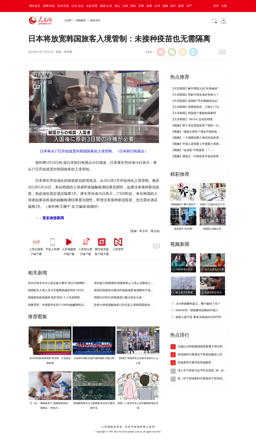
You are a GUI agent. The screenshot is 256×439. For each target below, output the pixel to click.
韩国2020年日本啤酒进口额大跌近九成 (118, 297)
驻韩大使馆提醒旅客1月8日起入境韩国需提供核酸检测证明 (130, 304)
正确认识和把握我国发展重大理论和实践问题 (206, 346)
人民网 (67, 20)
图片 (173, 5)
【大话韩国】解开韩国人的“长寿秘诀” (194, 88)
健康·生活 (106, 5)
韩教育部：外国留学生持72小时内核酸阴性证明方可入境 (63, 304)
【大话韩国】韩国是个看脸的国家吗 (193, 113)
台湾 (157, 5)
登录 (216, 5)
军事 (141, 5)
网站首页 (34, 5)
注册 (224, 5)
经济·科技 (63, 5)
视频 (165, 5)
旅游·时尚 (95, 20)
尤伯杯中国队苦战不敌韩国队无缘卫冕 (94, 358)
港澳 (149, 5)
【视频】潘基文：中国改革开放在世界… (196, 156)
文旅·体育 (92, 5)
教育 (181, 5)
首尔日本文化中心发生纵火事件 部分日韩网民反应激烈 (62, 283)
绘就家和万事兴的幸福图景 (194, 362)
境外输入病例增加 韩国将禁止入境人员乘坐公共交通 (126, 283)
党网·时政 (49, 5)
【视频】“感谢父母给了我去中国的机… (195, 131)
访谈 (125, 5)
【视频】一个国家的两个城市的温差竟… (196, 137)
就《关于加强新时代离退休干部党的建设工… (206, 378)
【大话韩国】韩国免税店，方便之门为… (196, 106)
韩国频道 (81, 20)
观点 (117, 5)
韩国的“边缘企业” (212, 228)
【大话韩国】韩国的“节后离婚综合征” (194, 100)
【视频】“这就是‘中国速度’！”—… (193, 150)
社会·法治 (77, 5)
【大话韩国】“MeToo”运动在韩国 (192, 119)
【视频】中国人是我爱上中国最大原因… (196, 143)
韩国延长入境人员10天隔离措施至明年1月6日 (56, 290)
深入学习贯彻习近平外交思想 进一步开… (203, 370)
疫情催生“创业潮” (183, 228)
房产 (189, 5)
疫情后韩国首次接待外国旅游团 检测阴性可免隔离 (125, 290)
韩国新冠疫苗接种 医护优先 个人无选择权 (54, 297)
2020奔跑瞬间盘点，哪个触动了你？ (198, 303)
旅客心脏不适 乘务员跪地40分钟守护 (198, 317)
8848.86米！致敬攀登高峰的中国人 (197, 310)
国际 (133, 5)
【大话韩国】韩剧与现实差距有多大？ (195, 94)
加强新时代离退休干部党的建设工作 (200, 354)
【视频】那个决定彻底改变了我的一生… (196, 125)
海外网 (68, 51)
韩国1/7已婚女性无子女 (212, 204)
